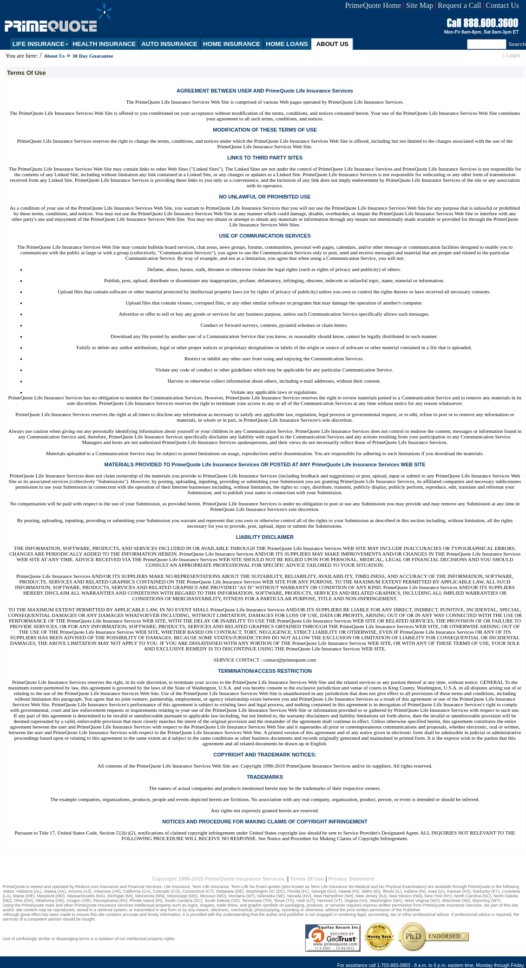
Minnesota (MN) (150, 896)
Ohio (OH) (23, 900)
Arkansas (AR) (107, 891)
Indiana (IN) (415, 891)
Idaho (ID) (371, 891)
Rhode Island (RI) (146, 900)
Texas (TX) (284, 900)
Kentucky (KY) (486, 891)
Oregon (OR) (79, 900)
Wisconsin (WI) (456, 900)
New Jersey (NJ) (371, 896)
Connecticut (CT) (198, 891)
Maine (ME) (24, 896)
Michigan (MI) (120, 896)
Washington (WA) (386, 900)
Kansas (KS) (459, 891)
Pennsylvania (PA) (110, 900)
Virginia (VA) (356, 900)
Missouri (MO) (213, 896)
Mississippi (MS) (182, 896)
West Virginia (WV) (422, 900)
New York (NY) (438, 896)
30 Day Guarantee (92, 56)
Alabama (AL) (29, 891)
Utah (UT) (305, 900)
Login (513, 55)
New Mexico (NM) (405, 896)
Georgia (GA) (323, 891)
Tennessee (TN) (257, 900)
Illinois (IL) (391, 891)
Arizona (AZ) (80, 891)
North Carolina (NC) (473, 896)
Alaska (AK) (55, 891)
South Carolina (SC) (184, 900)
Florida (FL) (298, 891)
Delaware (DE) (229, 891)
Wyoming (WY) (486, 900)
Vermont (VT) (329, 900)
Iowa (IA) (436, 891)
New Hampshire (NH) (334, 896)
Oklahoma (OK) (50, 900)
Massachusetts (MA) (86, 896)
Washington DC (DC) (265, 891)
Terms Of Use (307, 879)
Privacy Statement (351, 879)
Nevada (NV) (299, 896)
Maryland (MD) (51, 896)
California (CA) (137, 891)
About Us (54, 56)
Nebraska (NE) (271, 896)
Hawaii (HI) (349, 891)
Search (517, 44)
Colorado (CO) (166, 891)
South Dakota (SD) (222, 900)
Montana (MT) (242, 896)
